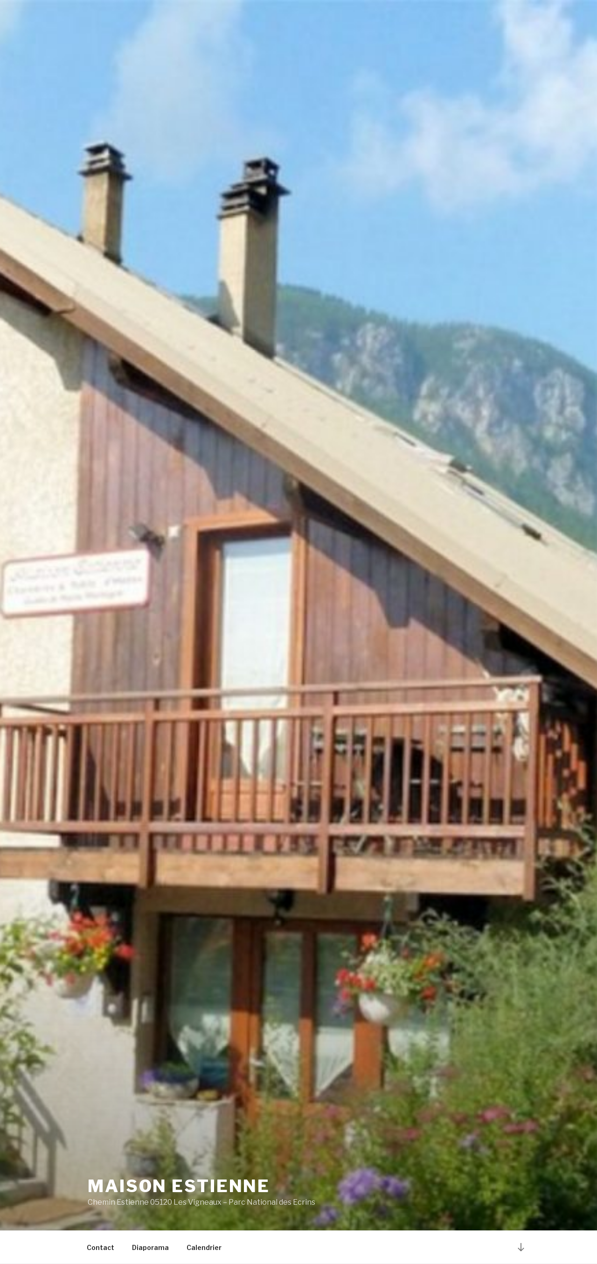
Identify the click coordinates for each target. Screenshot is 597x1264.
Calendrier (204, 1247)
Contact (100, 1247)
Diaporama (150, 1247)
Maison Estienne (179, 1186)
